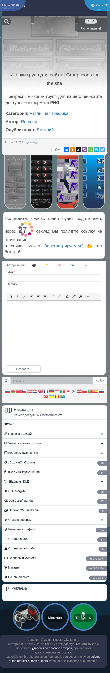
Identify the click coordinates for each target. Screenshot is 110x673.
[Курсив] (17, 297)
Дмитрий (45, 129)
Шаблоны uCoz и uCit (21, 453)
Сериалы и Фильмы (55, 558)
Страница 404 (55, 539)
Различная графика (49, 113)
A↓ (94, 21)
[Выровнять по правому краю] (44, 297)
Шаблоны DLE (16, 481)
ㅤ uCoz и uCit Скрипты (55, 463)
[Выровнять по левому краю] (32, 297)
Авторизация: (16, 265)
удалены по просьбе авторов (52, 648)
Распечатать (90, 28)
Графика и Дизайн (18, 433)
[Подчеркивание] (23, 297)
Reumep (29, 121)
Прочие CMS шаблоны (55, 510)
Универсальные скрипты (23, 443)
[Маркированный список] (53, 297)
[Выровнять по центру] (38, 297)
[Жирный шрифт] (11, 297)
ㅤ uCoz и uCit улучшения (55, 472)
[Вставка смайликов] (67, 297)
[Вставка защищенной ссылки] (80, 297)
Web (9, 424)
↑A (87, 21)
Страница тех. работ (55, 549)
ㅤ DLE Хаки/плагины (55, 501)
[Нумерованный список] (59, 297)
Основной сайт (55, 577)
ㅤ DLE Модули (55, 491)
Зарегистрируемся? (68, 246)
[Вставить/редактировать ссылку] (74, 297)
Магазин (55, 568)
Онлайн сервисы (17, 519)
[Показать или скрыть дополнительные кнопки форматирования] (89, 297)
